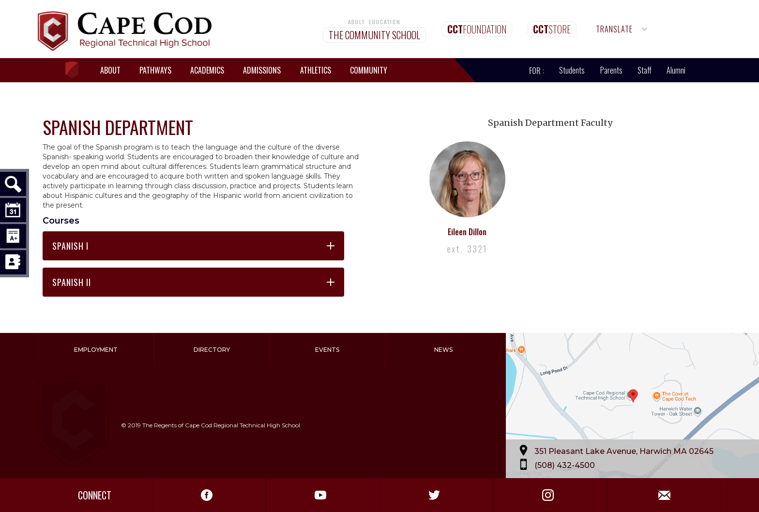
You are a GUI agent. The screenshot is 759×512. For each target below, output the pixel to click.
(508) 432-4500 (564, 465)
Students (572, 70)
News (443, 349)
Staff (645, 70)
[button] (622, 29)
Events (327, 349)
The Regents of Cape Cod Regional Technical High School (221, 425)
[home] (76, 70)
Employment (96, 349)
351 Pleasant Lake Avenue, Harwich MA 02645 (623, 451)
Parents (611, 70)
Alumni (676, 70)
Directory (212, 349)
